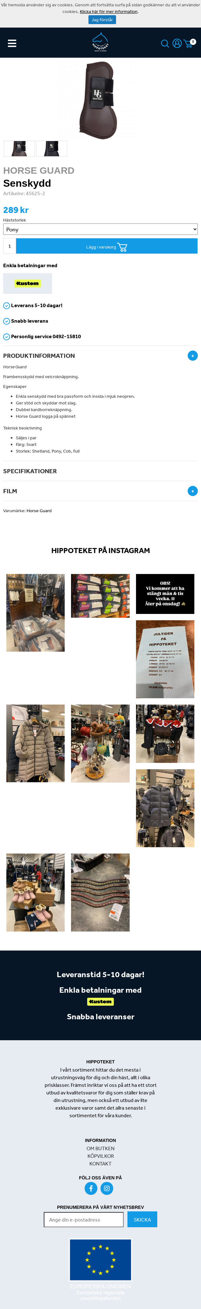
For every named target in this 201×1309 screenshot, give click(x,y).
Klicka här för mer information (109, 11)
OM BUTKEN (100, 1148)
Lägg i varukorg (106, 247)
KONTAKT (100, 1163)
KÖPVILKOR (101, 1156)
